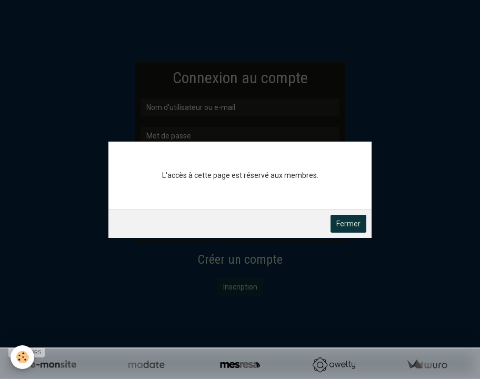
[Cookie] (22, 357)
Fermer (348, 224)
